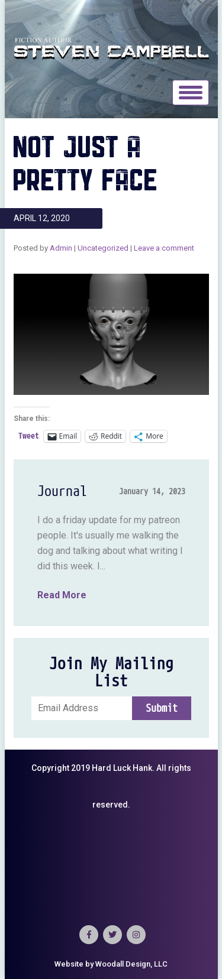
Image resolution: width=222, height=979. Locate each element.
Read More (61, 595)
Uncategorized (103, 248)
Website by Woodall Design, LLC (111, 963)
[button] (111, 334)
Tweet (28, 436)
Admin (61, 248)
